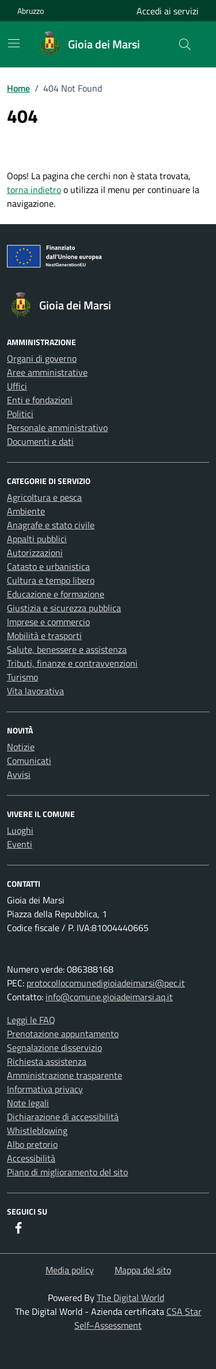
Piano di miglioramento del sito (67, 1172)
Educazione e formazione (55, 594)
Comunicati (29, 760)
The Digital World (130, 1297)
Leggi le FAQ (31, 1020)
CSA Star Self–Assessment (138, 1318)
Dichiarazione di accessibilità (63, 1117)
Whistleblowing (37, 1130)
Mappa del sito (143, 1270)
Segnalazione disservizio (54, 1047)
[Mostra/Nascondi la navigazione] (14, 43)
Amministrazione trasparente (64, 1075)
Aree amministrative (47, 372)
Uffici (17, 386)
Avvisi (19, 774)
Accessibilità (31, 1158)
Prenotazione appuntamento (63, 1034)
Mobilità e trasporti (44, 635)
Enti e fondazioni (40, 400)
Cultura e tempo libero (50, 580)
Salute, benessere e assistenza (67, 649)
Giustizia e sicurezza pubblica (64, 608)
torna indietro (34, 189)
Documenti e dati (40, 441)
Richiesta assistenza (46, 1061)
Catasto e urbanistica (48, 566)
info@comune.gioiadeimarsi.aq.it (109, 997)
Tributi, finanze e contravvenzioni (72, 663)
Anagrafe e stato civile (50, 525)
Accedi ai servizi (168, 11)
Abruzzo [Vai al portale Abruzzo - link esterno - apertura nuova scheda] (30, 11)
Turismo (22, 677)
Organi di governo (42, 358)
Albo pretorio (32, 1144)
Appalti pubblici (37, 539)
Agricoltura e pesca (44, 497)
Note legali (28, 1103)
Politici (20, 414)
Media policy (70, 1270)
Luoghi (20, 830)
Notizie (21, 747)
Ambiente (26, 511)
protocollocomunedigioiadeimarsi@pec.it (105, 983)
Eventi (19, 844)
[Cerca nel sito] (185, 44)
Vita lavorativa (35, 691)
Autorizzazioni (35, 552)
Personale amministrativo (57, 427)
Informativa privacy (45, 1089)
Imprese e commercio (48, 622)
